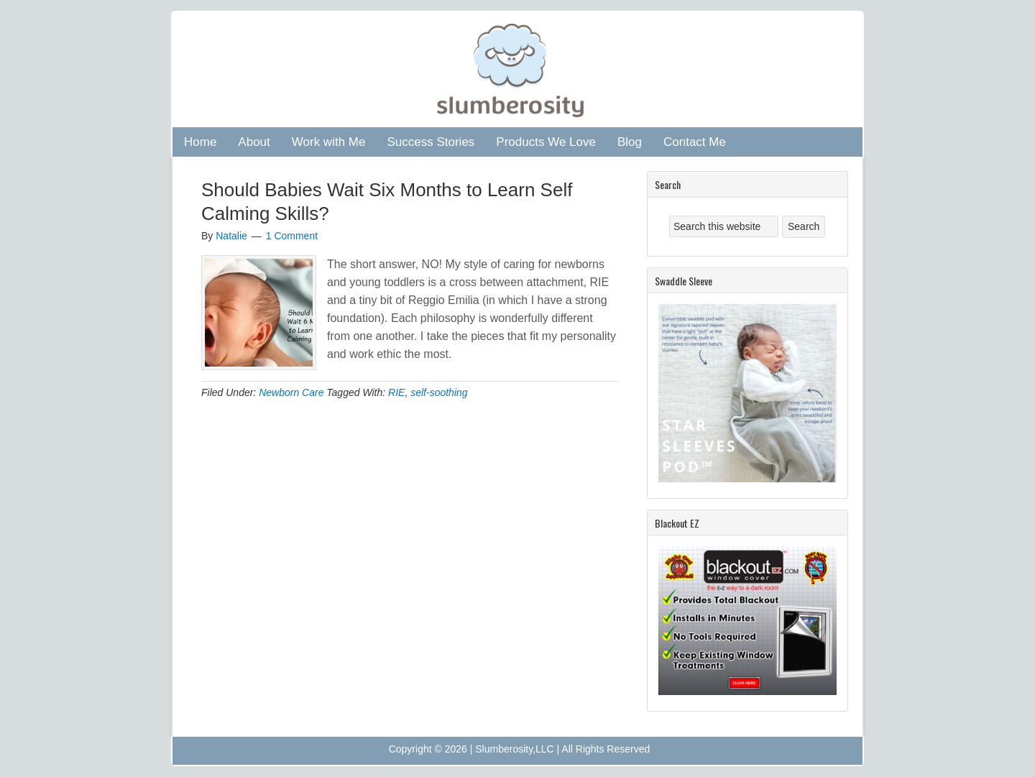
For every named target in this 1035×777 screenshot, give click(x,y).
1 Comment (292, 236)
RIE (396, 392)
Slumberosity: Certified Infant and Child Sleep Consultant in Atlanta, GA (513, 69)
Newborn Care (291, 392)
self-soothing (438, 392)
